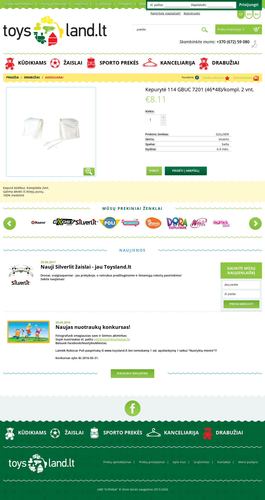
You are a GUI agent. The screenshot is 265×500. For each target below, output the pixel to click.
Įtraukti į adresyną (213, 77)
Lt (241, 14)
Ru (257, 14)
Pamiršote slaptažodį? (166, 13)
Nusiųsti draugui (243, 77)
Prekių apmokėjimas (19, 4)
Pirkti (154, 171)
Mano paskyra (248, 462)
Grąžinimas (103, 4)
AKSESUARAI (54, 77)
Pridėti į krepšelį (185, 171)
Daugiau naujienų (132, 373)
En (249, 14)
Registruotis (192, 13)
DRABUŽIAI (225, 62)
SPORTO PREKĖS (119, 62)
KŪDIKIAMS (32, 62)
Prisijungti (249, 4)
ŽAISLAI (73, 62)
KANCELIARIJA (177, 62)
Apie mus (81, 4)
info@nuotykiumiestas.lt (111, 339)
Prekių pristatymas (54, 4)
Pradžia (12, 77)
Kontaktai (125, 4)
